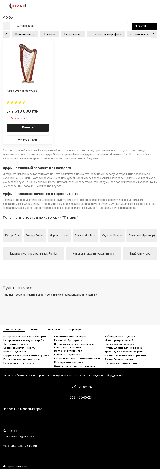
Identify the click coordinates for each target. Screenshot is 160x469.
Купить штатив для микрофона (124, 347)
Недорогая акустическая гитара (93, 253)
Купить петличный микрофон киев (126, 355)
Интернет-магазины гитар (20, 174)
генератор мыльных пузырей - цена (83, 208)
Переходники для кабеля (18, 363)
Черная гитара (59, 235)
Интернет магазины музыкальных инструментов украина (74, 345)
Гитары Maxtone (85, 235)
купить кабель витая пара (83, 178)
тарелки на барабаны (132, 174)
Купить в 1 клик (27, 139)
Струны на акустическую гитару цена (26, 355)
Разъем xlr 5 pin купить (68, 340)
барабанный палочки (21, 186)
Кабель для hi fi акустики (120, 336)
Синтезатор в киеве (15, 344)
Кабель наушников (15, 351)
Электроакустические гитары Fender (33, 253)
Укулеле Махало (112, 235)
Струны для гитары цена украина (74, 366)
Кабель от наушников (67, 354)
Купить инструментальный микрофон (77, 358)
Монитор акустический (119, 340)
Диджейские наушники (119, 359)
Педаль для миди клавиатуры (21, 359)
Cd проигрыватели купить (19, 347)
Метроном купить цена (68, 350)
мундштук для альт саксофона (130, 204)
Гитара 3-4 (12, 235)
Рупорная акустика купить (121, 363)
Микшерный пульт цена (68, 362)
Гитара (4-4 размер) (142, 235)
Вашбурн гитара (140, 253)
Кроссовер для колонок (119, 344)
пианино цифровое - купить (48, 200)
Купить (28, 127)
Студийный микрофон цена (70, 336)
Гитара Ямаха (35, 235)
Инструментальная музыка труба (23, 340)
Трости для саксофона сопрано (124, 351)
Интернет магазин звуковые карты (24, 336)
